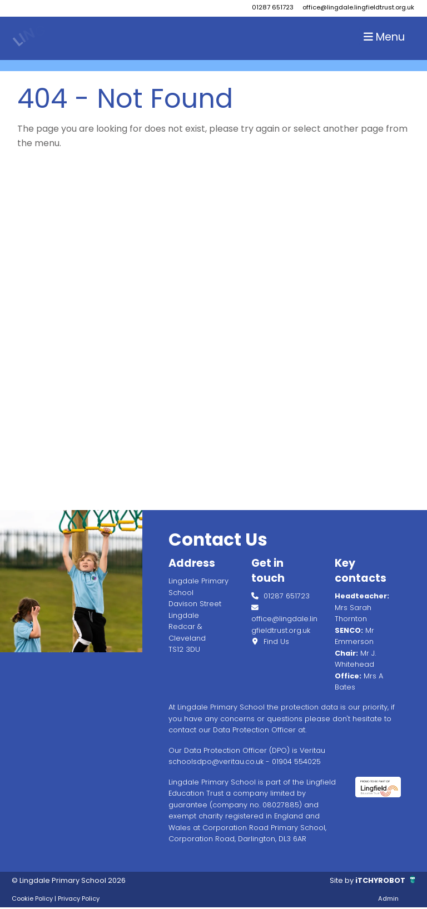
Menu (384, 36)
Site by (342, 880)
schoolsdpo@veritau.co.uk (216, 761)
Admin (388, 898)
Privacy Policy (79, 898)
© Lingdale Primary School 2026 (69, 880)
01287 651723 (273, 7)
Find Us (270, 641)
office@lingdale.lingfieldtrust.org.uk (358, 7)
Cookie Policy (32, 898)
